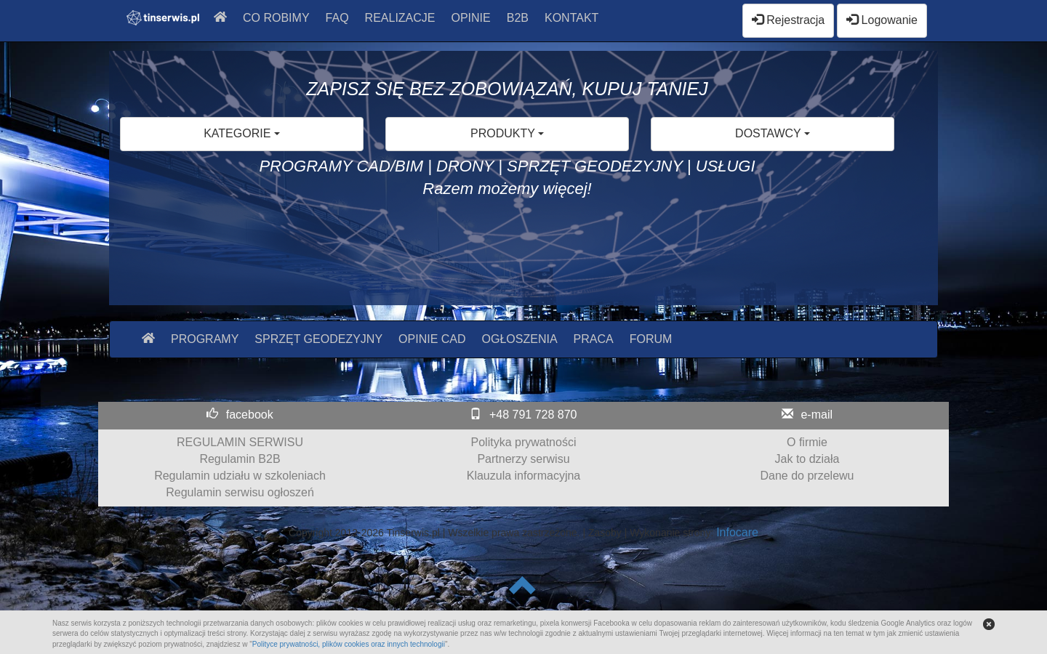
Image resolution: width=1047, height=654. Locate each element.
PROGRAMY (204, 339)
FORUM (651, 339)
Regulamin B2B (239, 459)
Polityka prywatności (524, 442)
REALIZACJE (400, 18)
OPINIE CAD (431, 339)
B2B (518, 18)
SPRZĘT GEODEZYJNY (318, 339)
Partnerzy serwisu (523, 459)
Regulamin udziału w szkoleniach (240, 475)
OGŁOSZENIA (520, 339)
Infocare (737, 532)
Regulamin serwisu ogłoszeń (240, 492)
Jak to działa (807, 459)
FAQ (337, 18)
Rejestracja (788, 20)
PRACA (594, 339)
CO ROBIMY (276, 18)
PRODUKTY (507, 133)
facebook (249, 414)
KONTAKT (571, 18)
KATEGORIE (242, 133)
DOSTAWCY (772, 133)
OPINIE (471, 18)
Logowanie (882, 20)
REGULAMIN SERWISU (240, 442)
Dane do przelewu (807, 475)
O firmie (807, 442)
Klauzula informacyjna (524, 475)
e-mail (817, 414)
